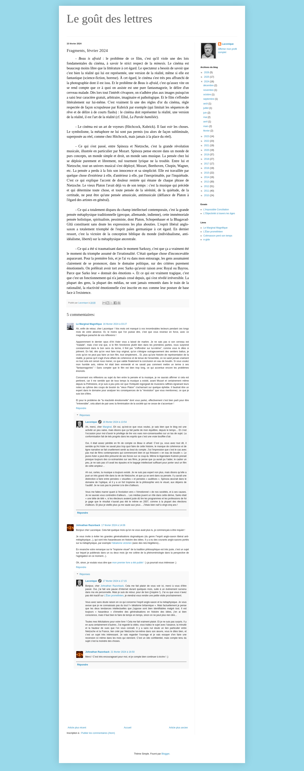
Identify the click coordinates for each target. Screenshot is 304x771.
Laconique (91, 422)
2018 (207, 159)
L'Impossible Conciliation (216, 209)
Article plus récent (77, 727)
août (205, 103)
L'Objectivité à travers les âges (219, 213)
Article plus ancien (178, 727)
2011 (207, 190)
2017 (207, 163)
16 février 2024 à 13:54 (115, 422)
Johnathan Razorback (88, 525)
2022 (207, 141)
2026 (207, 72)
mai (205, 117)
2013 (207, 181)
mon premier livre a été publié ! (128, 562)
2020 (207, 150)
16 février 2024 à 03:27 (115, 324)
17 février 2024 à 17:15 (115, 581)
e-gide (206, 239)
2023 (207, 136)
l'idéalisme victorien (121, 543)
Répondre (81, 408)
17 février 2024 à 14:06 (113, 525)
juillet (206, 108)
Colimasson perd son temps (217, 235)
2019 (207, 154)
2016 (207, 168)
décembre (208, 85)
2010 (207, 195)
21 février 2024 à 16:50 (123, 652)
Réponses (84, 415)
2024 (207, 81)
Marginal (107, 426)
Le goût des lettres (109, 18)
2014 (207, 177)
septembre (209, 99)
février (206, 130)
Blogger (165, 753)
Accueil (127, 727)
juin (205, 112)
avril (205, 121)
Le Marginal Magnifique (89, 324)
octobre (207, 94)
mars (206, 126)
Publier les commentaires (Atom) (98, 733)
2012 (207, 186)
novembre (208, 90)
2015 (207, 172)
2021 (207, 145)
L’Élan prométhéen (114, 595)
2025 (207, 77)
